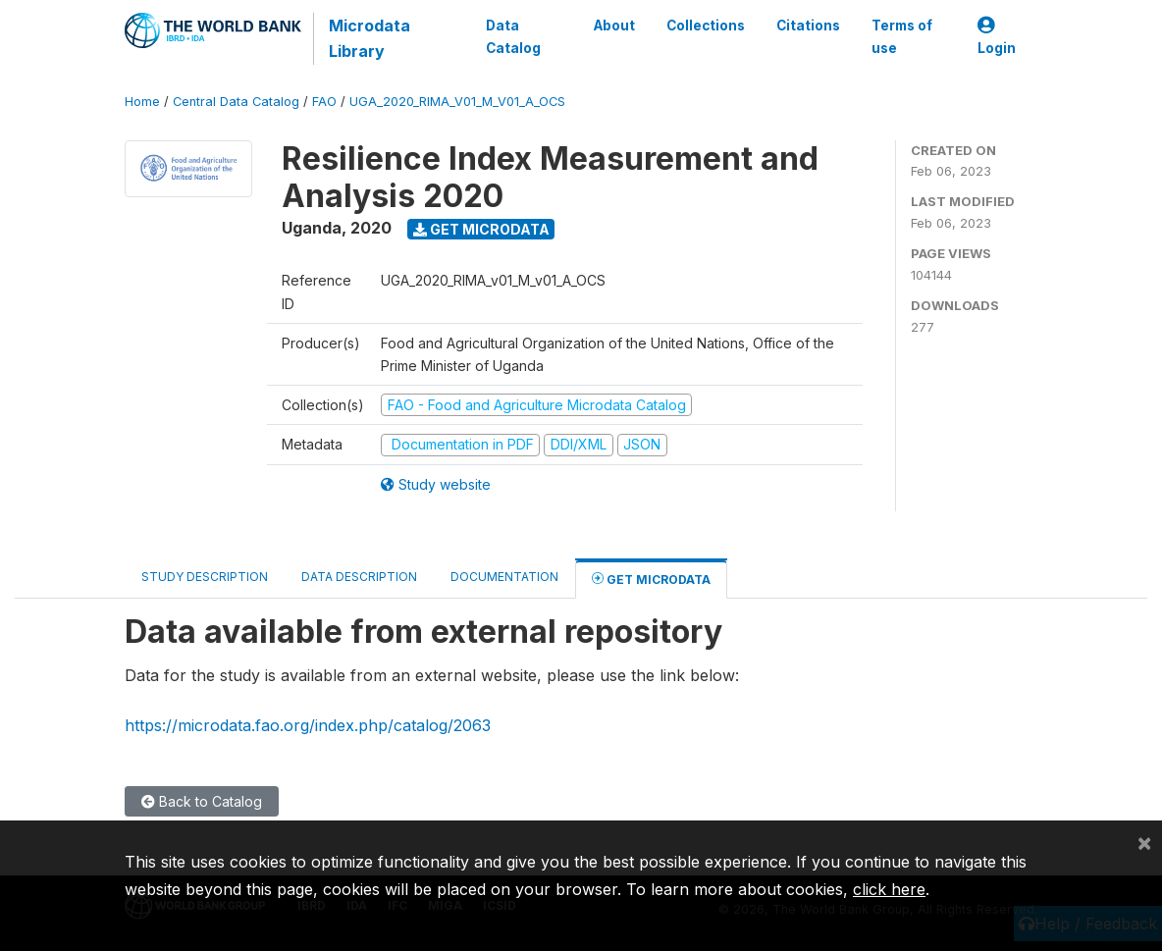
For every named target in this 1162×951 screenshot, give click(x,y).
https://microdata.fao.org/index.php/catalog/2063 (308, 725)
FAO (324, 101)
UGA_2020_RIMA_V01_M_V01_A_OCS (457, 101)
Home (142, 101)
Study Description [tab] (204, 576)
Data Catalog (513, 36)
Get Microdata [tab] (651, 578)
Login (996, 37)
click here (889, 889)
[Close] (1144, 842)
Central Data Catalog (236, 101)
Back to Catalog (201, 801)
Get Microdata (481, 229)
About (614, 25)
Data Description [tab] (359, 576)
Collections (705, 25)
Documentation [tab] (504, 576)
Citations (808, 25)
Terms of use (902, 36)
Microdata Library (369, 38)
